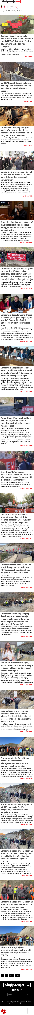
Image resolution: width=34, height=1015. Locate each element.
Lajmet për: (12, 10)
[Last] (17, 975)
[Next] (11, 975)
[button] (4, 1011)
